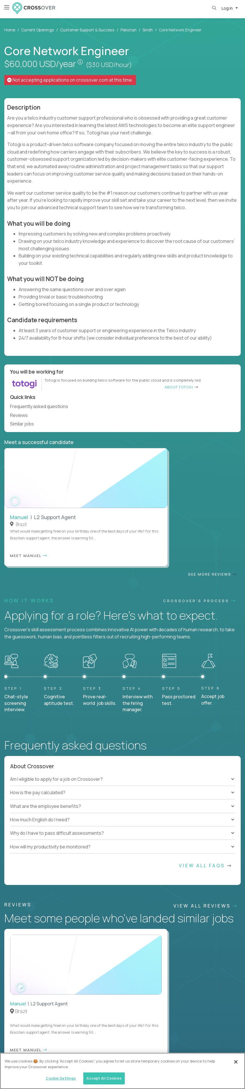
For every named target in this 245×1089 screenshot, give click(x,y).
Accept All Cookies (103, 1078)
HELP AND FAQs (30, 1016)
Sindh (148, 30)
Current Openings (37, 30)
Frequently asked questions (41, 406)
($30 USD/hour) (109, 65)
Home (9, 30)
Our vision (216, 801)
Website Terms (15, 1045)
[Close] (236, 1062)
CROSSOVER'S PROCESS (199, 466)
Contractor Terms (49, 1045)
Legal (106, 1045)
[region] (122, 1071)
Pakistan (128, 30)
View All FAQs (205, 731)
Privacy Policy (82, 1045)
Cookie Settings (131, 1045)
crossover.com (92, 80)
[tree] (122, 658)
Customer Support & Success (87, 30)
